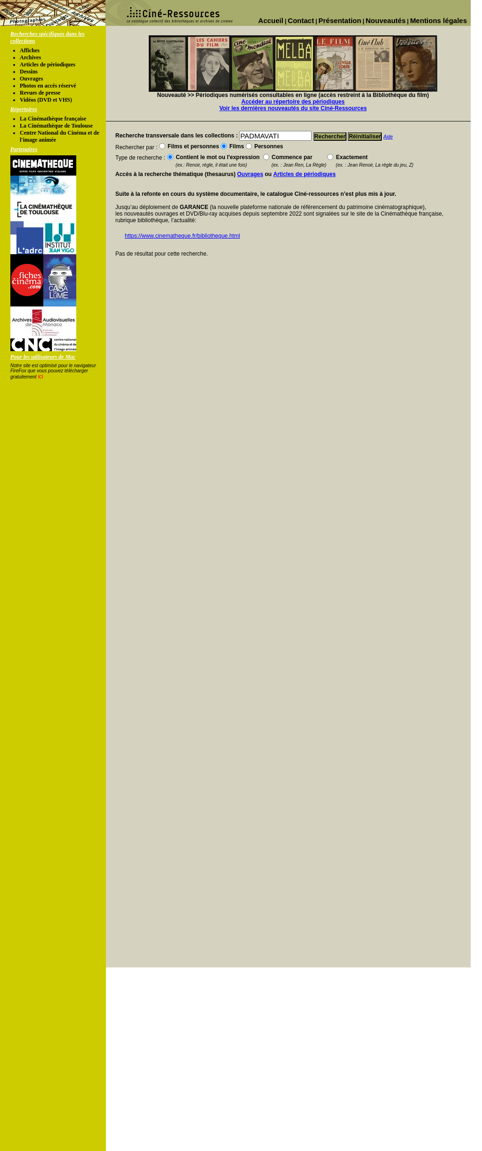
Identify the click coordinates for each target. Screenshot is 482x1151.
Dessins (29, 71)
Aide (388, 136)
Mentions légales (438, 20)
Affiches (30, 50)
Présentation (340, 20)
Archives (30, 57)
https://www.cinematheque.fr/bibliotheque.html (182, 236)
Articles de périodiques (47, 64)
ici (40, 376)
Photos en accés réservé (48, 85)
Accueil (270, 20)
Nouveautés (386, 20)
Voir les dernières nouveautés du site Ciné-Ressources (293, 108)
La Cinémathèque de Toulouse (56, 125)
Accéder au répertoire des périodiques (293, 101)
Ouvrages (31, 78)
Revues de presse (40, 92)
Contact (301, 20)
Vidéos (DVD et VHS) (46, 100)
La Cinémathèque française (53, 118)
